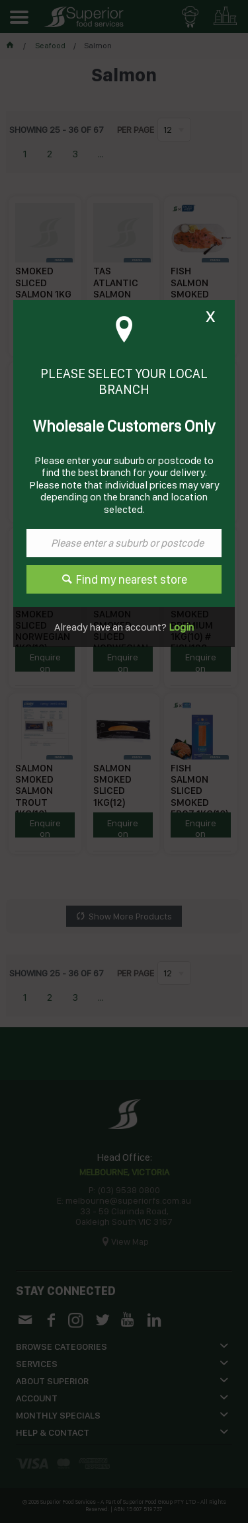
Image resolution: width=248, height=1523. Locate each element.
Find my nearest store (131, 579)
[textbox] (124, 543)
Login (180, 627)
